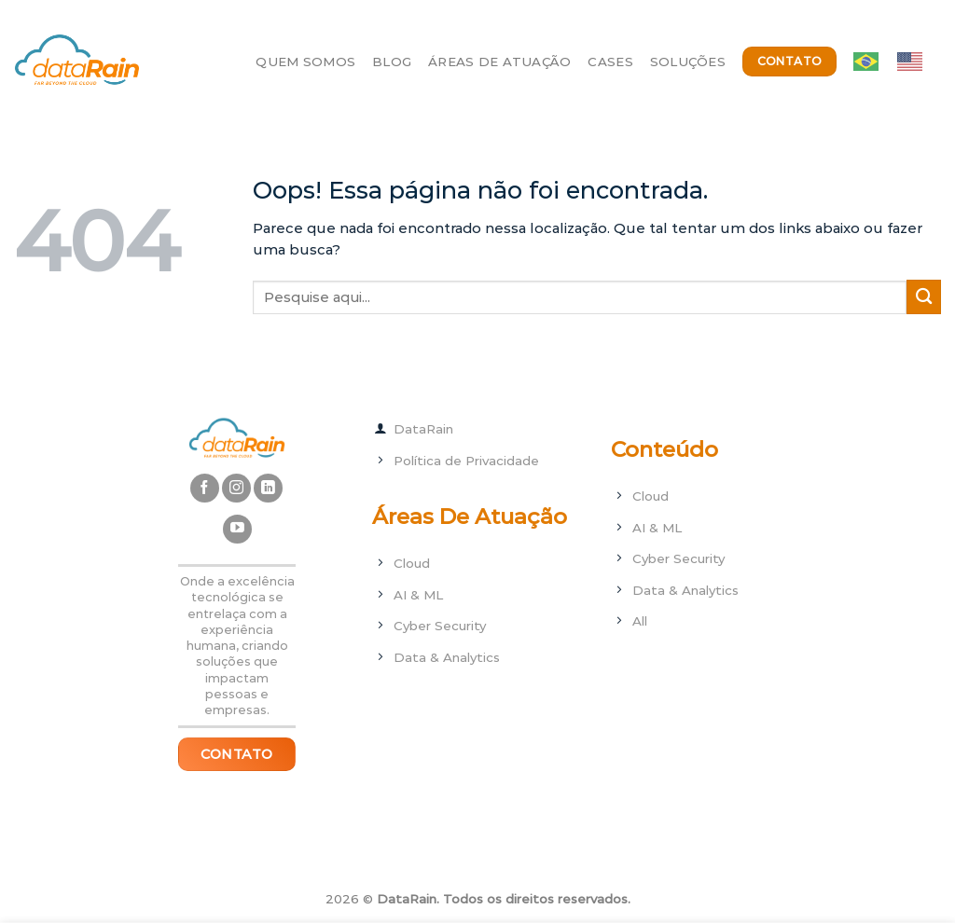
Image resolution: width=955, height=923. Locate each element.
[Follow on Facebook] (204, 488)
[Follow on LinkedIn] (268, 488)
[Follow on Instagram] (236, 488)
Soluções (688, 61)
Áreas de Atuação (499, 61)
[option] (914, 61)
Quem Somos (305, 61)
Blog (391, 61)
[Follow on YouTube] (237, 529)
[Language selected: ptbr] (897, 61)
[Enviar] (924, 297)
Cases (610, 61)
